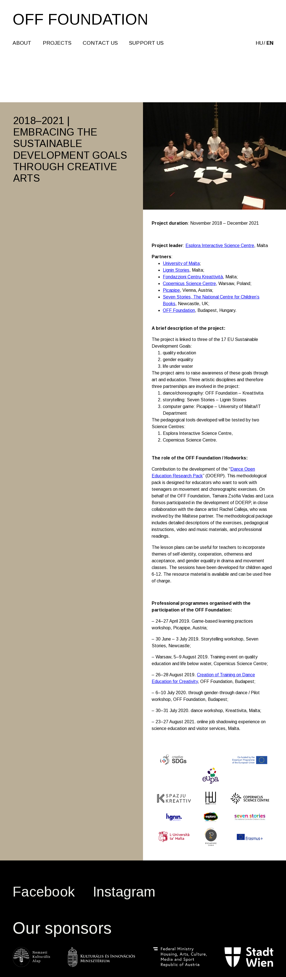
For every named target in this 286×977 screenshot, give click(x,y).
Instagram (124, 892)
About (22, 43)
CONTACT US (100, 43)
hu (259, 43)
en (269, 43)
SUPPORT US (147, 43)
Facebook (44, 892)
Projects (57, 43)
